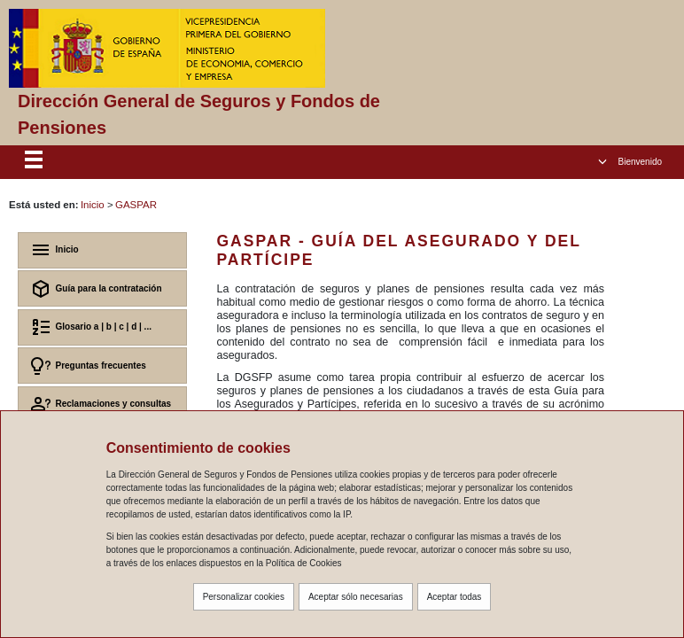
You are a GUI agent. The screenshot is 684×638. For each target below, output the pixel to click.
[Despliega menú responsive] (33, 162)
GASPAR (136, 204)
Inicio (93, 204)
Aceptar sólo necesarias (355, 597)
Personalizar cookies (243, 597)
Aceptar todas (454, 597)
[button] (630, 161)
